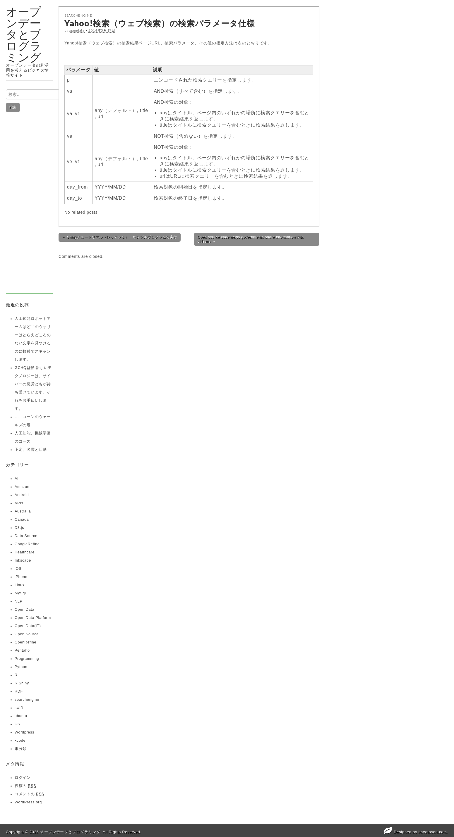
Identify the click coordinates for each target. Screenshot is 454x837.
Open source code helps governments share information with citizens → (251, 239)
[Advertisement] (29, 206)
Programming (27, 659)
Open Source (27, 634)
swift (19, 708)
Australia (23, 511)
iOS (18, 569)
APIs (19, 503)
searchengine (27, 700)
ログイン (23, 778)
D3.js (19, 528)
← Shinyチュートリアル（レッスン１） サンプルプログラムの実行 (119, 237)
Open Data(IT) (28, 626)
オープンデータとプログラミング (24, 34)
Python (21, 667)
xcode (20, 740)
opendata (77, 30)
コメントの (29, 794)
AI (16, 479)
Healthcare (25, 552)
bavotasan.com (432, 832)
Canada (22, 519)
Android (22, 495)
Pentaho (22, 650)
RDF (19, 691)
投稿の (25, 786)
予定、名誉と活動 (31, 450)
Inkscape (23, 560)
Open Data (24, 610)
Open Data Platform (33, 618)
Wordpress (24, 732)
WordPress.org (28, 802)
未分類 (21, 749)
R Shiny (22, 683)
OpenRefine (25, 642)
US (17, 724)
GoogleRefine (27, 544)
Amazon (22, 487)
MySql (20, 593)
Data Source (26, 536)
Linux (20, 585)
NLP (19, 601)
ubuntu (21, 716)
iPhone (21, 577)
